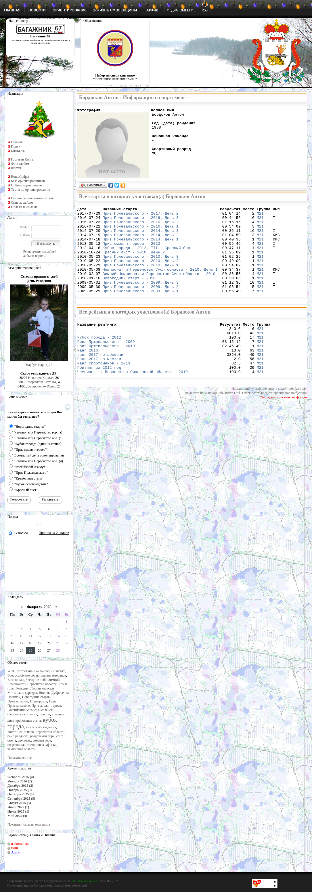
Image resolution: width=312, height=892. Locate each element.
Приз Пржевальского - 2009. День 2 (141, 303)
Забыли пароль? (35, 256)
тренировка (35, 745)
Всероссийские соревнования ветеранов (36, 675)
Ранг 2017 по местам (99, 384)
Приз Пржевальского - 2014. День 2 (141, 241)
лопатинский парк (20, 732)
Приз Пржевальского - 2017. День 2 (141, 215)
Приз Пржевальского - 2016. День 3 (141, 221)
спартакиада (16, 745)
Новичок (13, 697)
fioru (14, 848)
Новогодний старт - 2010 (129, 293)
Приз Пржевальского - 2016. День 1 (141, 231)
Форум (16, 168)
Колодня (22, 688)
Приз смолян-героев (46, 706)
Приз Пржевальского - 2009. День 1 (141, 309)
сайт (59, 736)
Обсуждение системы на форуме (283, 426)
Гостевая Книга (22, 159)
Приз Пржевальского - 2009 (106, 363)
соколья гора (41, 740)
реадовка (21, 736)
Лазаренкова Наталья (40, 382)
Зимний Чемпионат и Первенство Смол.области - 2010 (159, 288)
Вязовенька (15, 680)
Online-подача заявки (26, 185)
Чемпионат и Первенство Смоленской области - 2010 (132, 400)
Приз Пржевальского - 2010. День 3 (141, 267)
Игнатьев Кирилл (41, 378)
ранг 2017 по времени (100, 379)
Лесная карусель (42, 688)
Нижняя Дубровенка (54, 693)
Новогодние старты (36, 697)
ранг (10, 736)
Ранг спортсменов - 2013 (103, 389)
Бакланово (41, 671)
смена (11, 740)
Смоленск (45, 710)
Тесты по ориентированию (30, 190)
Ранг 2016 (87, 374)
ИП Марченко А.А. (85, 881)
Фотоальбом (20, 164)
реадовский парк (42, 736)
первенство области (50, 732)
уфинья (51, 745)
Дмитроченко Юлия (40, 386)
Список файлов (22, 202)
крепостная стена (28, 721)
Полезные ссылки (24, 207)
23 (12, 650)
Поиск (15, 146)
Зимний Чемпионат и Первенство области (33, 682)
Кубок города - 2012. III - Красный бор (146, 257)
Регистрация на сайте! (39, 251)
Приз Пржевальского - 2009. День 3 (141, 298)
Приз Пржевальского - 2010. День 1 (141, 277)
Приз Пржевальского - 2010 (106, 369)
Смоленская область (22, 714)
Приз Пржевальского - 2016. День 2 (141, 226)
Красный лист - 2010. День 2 (134, 262)
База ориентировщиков (28, 181)
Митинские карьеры (22, 693)
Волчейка (58, 671)
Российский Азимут (22, 710)
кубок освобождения (41, 727)
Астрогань (24, 671)
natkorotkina (20, 844)
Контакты (18, 151)
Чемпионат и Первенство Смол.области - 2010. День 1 (160, 283)
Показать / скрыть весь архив (28, 824)
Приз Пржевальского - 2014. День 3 (141, 236)
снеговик (24, 740)
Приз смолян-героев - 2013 (131, 252)
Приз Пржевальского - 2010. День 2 (141, 272)
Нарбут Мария (36, 365)
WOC (11, 671)
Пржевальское (17, 701)
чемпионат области (21, 749)
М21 (260, 215)
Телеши (44, 714)
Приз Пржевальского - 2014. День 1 (141, 246)
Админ (16, 852)
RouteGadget (20, 177)
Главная (16, 142)
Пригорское (38, 701)
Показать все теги (20, 758)
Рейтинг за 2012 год (99, 395)
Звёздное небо (36, 680)
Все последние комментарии (32, 198)
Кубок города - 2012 (99, 358)
